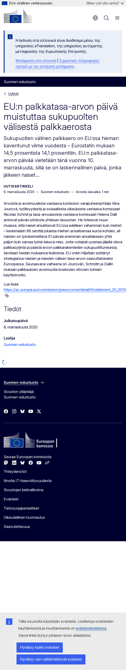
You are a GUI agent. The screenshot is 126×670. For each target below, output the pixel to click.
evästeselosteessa (91, 628)
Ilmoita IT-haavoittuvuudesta (28, 480)
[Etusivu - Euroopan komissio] (18, 16)
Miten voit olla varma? (105, 3)
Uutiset (13, 93)
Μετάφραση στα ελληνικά (36, 61)
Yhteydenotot (15, 471)
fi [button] (95, 18)
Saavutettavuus (17, 526)
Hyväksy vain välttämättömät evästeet (51, 659)
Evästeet (11, 499)
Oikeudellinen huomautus (24, 517)
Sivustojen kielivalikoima (23, 490)
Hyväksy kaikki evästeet (39, 647)
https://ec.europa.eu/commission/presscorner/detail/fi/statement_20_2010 (65, 289)
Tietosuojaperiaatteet (21, 508)
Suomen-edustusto (20, 344)
